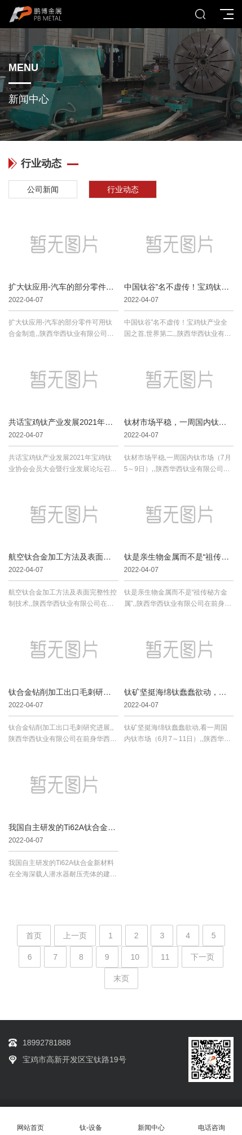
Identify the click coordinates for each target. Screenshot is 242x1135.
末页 (121, 978)
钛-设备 (90, 1121)
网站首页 (30, 1121)
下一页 (202, 956)
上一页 (75, 935)
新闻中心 (151, 1121)
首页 (34, 935)
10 (134, 956)
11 (165, 956)
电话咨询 (212, 1121)
